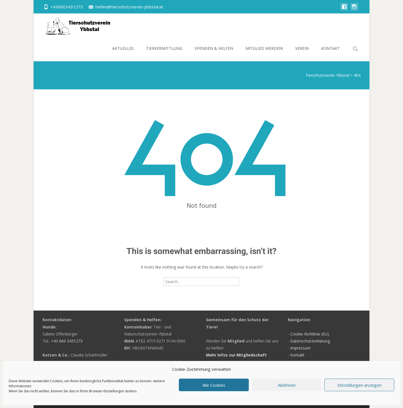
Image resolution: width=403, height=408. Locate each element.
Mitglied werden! (264, 53)
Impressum (300, 348)
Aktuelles (123, 53)
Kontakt (330, 53)
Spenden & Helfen (214, 53)
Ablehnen (287, 385)
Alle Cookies (213, 385)
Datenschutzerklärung (310, 341)
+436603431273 (66, 7)
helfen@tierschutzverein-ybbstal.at (129, 7)
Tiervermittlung (164, 53)
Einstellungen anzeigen (359, 385)
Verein (302, 53)
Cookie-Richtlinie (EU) (309, 334)
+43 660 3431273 (67, 341)
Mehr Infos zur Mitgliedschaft (236, 355)
